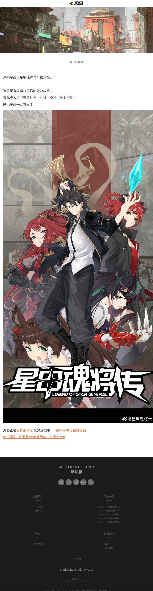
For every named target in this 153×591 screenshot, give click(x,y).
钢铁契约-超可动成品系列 (109, 523)
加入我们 (109, 549)
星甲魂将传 (38, 545)
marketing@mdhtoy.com (76, 570)
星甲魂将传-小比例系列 (109, 516)
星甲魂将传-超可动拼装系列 (109, 512)
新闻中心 (38, 512)
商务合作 (109, 545)
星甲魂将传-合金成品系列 (109, 508)
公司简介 (38, 508)
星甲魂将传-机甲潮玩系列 (109, 519)
